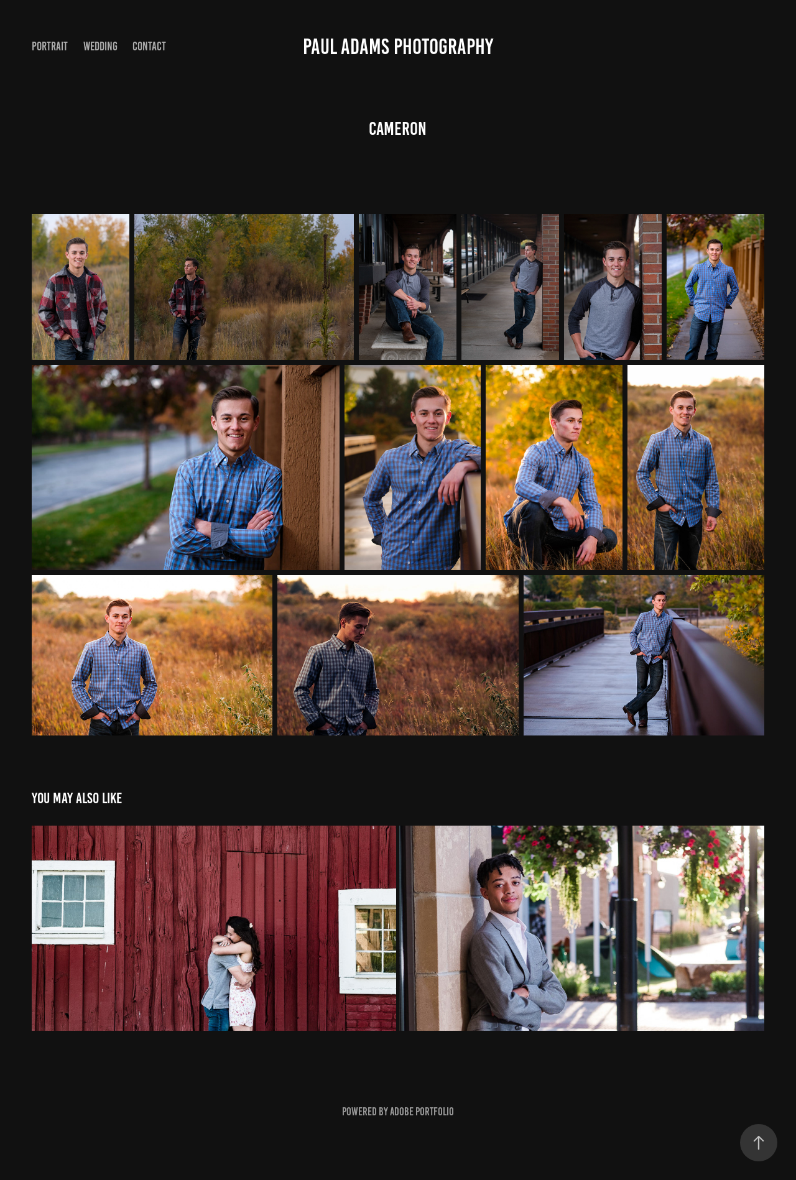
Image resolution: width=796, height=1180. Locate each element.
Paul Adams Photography (398, 46)
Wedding (100, 46)
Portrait (50, 46)
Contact (149, 46)
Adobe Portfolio (422, 1111)
